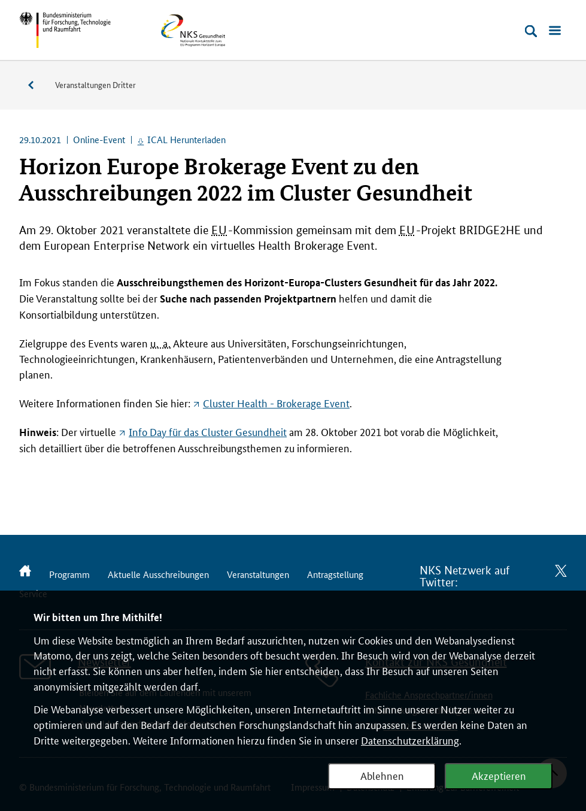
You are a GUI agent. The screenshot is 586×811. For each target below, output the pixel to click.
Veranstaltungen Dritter (95, 84)
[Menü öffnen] (555, 31)
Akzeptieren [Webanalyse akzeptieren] (499, 775)
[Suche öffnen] (531, 31)
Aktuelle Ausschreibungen (158, 574)
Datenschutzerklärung (410, 740)
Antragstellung (335, 574)
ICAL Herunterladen (186, 139)
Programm (69, 574)
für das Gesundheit (208, 431)
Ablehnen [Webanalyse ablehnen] (382, 775)
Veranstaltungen (37, 85)
